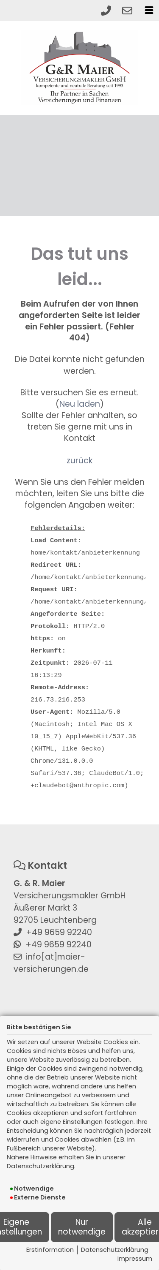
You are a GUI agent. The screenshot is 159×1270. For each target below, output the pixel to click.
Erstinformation (50, 1250)
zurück (79, 460)
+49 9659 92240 (59, 932)
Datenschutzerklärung (114, 1250)
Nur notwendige (82, 1226)
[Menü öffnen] (149, 10)
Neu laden (79, 404)
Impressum (134, 1258)
